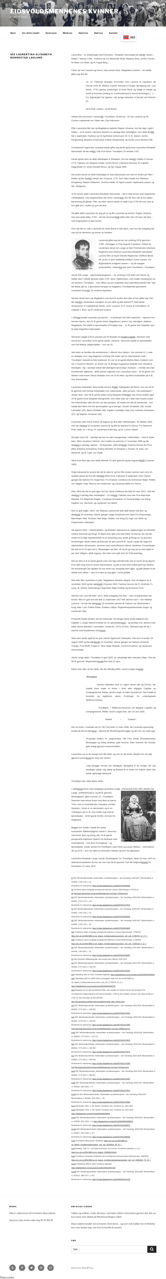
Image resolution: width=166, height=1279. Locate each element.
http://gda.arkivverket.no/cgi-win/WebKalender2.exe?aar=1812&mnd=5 (102, 1067)
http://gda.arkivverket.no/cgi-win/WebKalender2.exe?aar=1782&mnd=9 (101, 893)
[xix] (102, 475)
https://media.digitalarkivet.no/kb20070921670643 (111, 1090)
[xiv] (129, 394)
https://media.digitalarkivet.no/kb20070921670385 (111, 1063)
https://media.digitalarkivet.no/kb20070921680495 (111, 1136)
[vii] (121, 197)
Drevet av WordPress (82, 1267)
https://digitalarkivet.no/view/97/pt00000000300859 (90, 1113)
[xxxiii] (144, 862)
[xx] (77, 495)
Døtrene (98, 32)
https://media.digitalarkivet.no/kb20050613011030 (111, 1179)
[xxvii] (97, 641)
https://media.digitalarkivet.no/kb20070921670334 (111, 1013)
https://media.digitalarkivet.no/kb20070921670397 (111, 1078)
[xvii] (124, 444)
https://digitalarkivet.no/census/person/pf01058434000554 (133, 974)
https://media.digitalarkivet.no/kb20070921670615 (111, 1040)
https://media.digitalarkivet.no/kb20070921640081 (111, 955)
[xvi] (78, 444)
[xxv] (123, 622)
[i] (144, 54)
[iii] (152, 131)
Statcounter (7, 1277)
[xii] (79, 317)
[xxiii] (100, 583)
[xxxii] (80, 788)
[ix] (120, 267)
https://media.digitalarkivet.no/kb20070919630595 (111, 916)
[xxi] (115, 495)
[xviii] (142, 460)
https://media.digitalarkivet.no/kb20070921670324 (111, 970)
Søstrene (83, 32)
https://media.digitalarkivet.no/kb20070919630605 (111, 928)
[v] (134, 158)
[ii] (102, 116)
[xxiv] (98, 603)
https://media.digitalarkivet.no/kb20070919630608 (111, 885)
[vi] (90, 178)
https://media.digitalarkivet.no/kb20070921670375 (111, 1051)
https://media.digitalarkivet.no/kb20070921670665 (111, 1102)
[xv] (85, 425)
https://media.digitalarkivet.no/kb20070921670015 (111, 905)
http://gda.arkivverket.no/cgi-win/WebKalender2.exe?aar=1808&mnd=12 (102, 1028)
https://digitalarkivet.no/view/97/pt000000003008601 (113, 1121)
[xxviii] (100, 661)
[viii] (117, 216)
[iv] (94, 151)
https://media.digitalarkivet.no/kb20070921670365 (111, 1024)
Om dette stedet (30, 32)
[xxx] (94, 730)
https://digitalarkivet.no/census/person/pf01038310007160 (93, 1167)
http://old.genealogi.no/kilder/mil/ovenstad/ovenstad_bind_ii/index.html (98, 1001)
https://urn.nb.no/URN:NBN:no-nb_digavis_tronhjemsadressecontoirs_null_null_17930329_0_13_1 (108, 943)
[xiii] (115, 386)
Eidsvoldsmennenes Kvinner (64, 11)
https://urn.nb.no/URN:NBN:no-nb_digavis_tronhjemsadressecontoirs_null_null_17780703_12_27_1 (109, 935)
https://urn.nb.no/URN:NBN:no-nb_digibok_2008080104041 (94, 1152)
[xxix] (140, 668)
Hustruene (51, 32)
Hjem (13, 32)
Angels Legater (128, 336)
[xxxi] (88, 757)
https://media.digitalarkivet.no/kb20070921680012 (111, 1125)
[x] (88, 290)
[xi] (80, 301)
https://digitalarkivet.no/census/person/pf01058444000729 (93, 986)
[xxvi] (102, 630)
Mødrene (67, 32)
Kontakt (113, 32)
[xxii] (78, 514)
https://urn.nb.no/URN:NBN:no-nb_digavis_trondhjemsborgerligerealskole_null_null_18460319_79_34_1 (111, 1160)
